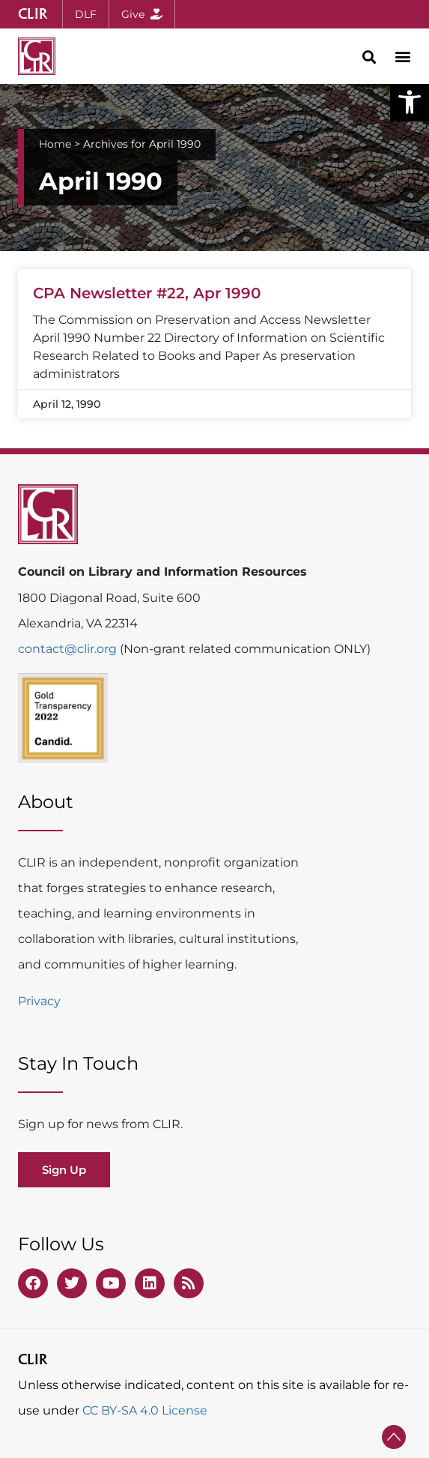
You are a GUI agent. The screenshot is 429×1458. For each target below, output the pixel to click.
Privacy (39, 1001)
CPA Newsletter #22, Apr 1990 (147, 293)
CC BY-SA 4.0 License (144, 1410)
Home (55, 144)
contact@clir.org (69, 649)
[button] (409, 101)
